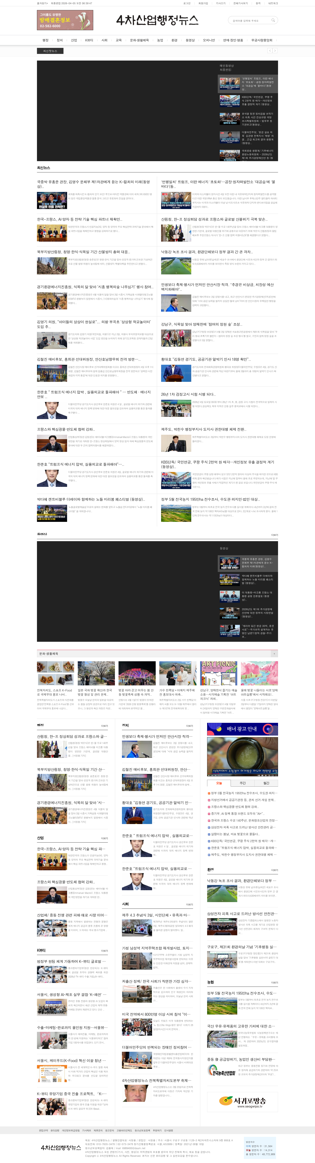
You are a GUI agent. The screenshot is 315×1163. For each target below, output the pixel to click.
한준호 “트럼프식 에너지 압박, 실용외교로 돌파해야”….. (165, 868)
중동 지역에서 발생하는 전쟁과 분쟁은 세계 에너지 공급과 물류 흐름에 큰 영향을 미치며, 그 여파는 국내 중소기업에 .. (88, 926)
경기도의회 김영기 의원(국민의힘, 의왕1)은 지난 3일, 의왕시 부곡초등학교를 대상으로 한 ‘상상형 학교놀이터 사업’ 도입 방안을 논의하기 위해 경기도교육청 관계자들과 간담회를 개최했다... (110, 338)
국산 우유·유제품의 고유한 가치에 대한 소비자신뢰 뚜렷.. (251, 1026)
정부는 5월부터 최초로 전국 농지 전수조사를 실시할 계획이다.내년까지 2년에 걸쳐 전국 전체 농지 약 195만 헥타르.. (258, 1004)
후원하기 (157, 1130)
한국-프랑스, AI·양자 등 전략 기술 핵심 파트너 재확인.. (79, 848)
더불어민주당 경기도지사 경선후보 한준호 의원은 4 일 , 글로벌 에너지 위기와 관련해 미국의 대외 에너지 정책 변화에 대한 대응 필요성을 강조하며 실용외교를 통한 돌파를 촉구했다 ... (110, 408)
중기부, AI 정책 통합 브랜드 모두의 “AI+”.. (238, 813)
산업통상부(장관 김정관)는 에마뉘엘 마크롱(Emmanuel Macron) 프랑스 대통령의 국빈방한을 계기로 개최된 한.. (88, 893)
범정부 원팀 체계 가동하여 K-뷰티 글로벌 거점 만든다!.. (80, 961)
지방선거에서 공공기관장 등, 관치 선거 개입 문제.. (243, 800)
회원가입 (203, 3)
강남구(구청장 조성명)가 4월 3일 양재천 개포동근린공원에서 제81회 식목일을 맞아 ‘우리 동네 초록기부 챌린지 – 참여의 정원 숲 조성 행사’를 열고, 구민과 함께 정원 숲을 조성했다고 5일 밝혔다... (234, 336)
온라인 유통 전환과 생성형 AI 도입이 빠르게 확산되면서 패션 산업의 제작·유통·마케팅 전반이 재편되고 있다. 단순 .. (88, 1005)
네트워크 (273, 3)
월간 (266, 783)
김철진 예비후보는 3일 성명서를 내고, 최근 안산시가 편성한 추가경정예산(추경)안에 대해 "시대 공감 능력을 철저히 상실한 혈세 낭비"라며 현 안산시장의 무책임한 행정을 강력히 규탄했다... (234, 301)
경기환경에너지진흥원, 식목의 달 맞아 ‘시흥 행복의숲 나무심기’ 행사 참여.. (95, 802)
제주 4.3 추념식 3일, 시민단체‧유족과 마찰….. (159, 915)
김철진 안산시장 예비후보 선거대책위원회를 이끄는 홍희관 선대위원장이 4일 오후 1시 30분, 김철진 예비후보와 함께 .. (173, 780)
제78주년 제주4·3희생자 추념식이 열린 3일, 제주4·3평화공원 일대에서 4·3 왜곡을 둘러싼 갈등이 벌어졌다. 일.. (173, 926)
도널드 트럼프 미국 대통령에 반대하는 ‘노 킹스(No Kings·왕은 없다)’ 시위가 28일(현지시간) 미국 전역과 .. (173, 1025)
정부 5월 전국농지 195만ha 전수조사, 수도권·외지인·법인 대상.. (251, 793)
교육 (119, 40)
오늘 (219, 783)
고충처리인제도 (124, 1130)
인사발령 (168, 1130)
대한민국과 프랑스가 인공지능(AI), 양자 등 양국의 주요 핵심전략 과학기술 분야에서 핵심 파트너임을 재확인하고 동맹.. (88, 859)
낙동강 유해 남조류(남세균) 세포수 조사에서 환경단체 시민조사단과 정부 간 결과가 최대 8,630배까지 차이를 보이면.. (258, 891)
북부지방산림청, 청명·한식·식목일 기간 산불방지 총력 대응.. (83, 769)
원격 (258, 3)
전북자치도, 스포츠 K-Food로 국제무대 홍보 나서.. (54, 692)
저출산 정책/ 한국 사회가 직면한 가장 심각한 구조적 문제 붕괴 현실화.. (177, 981)
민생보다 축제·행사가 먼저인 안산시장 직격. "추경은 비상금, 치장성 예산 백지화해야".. (189, 736)
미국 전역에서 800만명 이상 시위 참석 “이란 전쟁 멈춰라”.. (167, 1014)
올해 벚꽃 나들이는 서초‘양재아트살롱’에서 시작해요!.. (259, 692)
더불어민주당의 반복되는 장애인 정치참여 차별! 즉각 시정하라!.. (172, 1047)
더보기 (274, 535)
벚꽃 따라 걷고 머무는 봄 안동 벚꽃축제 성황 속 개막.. (136, 692)
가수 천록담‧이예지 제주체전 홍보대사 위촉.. (177, 692)
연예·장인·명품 (233, 40)
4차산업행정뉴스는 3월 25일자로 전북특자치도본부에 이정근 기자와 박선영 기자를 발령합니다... (173, 1091)
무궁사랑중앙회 (261, 40)
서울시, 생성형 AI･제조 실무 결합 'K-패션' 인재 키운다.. (80, 994)
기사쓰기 (221, 3)
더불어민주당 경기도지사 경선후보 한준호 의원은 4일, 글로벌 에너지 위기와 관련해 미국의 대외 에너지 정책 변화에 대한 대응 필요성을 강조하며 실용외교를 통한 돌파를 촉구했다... (110, 476)
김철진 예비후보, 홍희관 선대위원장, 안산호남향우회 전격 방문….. (174, 769)
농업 (160, 40)
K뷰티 (89, 40)
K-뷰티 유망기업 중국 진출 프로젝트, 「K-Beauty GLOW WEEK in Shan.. (93, 1093)
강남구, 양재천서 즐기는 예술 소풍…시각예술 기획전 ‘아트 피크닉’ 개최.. (218, 694)
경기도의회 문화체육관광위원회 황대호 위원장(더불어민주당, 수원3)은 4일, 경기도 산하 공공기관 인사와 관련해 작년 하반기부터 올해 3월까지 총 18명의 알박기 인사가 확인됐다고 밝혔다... (234, 371)
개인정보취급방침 (71, 1130)
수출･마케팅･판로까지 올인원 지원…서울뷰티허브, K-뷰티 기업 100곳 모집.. (96, 1027)
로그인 (187, 3)
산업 (74, 40)
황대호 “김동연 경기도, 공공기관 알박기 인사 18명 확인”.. (167, 802)
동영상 (190, 40)
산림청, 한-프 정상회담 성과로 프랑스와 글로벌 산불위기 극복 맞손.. (90, 736)
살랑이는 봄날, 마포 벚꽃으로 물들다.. (235, 834)
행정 (45, 40)
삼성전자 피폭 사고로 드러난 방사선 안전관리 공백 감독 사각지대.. (253, 827)
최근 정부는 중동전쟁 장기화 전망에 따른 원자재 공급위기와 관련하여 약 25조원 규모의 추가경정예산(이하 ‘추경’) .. (258, 1070)
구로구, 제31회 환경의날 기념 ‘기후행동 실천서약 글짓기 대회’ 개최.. (260, 946)
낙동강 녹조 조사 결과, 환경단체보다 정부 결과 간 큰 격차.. (253, 880)
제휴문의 (98, 1130)
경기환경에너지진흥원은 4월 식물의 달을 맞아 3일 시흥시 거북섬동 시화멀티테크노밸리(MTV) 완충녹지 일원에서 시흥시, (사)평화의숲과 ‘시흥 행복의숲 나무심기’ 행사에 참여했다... (110, 299)
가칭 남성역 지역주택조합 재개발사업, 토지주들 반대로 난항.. (170, 948)
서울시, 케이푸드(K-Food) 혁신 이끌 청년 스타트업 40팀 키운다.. (87, 1060)
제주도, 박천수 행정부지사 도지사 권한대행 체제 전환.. (246, 854)
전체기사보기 (240, 3)
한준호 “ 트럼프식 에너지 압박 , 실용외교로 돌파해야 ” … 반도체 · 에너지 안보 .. (184, 835)
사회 (104, 40)
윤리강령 (54, 1130)
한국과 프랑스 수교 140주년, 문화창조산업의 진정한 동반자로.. (251, 820)
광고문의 (109, 1130)
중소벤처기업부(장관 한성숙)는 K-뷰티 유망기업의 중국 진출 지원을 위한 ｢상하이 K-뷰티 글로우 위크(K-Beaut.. (88, 1104)
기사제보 (86, 1130)
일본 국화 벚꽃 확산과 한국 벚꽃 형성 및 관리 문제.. (95, 692)
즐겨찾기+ (42, 3)
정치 (60, 40)
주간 (242, 783)
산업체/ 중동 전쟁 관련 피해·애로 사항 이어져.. (73, 915)
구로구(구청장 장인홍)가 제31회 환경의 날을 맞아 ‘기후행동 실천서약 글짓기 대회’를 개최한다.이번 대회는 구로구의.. (258, 957)
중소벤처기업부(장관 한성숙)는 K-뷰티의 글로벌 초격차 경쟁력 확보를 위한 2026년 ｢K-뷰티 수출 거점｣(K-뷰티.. (88, 972)
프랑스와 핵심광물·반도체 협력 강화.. (66, 881)
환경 (174, 40)
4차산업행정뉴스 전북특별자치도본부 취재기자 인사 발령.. (167, 1080)
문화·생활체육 (139, 40)
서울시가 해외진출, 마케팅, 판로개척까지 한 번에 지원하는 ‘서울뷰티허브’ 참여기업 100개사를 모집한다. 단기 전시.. (88, 1038)
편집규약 (43, 1130)
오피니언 (209, 40)
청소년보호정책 (142, 1130)
